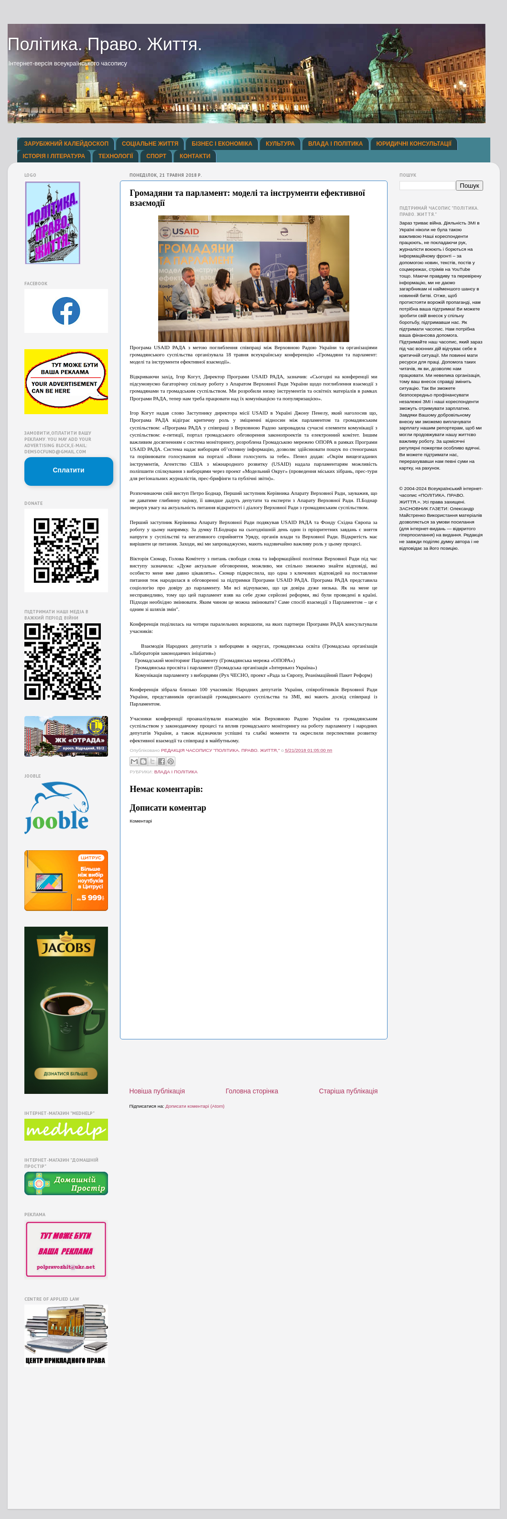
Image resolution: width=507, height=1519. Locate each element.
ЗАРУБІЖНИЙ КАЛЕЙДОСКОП (66, 143)
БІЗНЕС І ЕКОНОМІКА (222, 143)
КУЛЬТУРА (280, 143)
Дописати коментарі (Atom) (195, 1106)
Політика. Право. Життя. (105, 44)
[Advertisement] (254, 1063)
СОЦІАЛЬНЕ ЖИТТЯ (150, 143)
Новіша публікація (157, 1091)
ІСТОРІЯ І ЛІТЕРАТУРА (54, 156)
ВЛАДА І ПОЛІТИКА (335, 143)
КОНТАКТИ (195, 156)
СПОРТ (156, 156)
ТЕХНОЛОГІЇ (115, 156)
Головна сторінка (252, 1091)
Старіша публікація (348, 1091)
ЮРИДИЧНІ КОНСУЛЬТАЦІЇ (414, 143)
